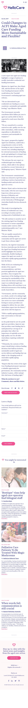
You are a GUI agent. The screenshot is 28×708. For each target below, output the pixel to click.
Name (3, 429)
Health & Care (15, 18)
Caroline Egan (7, 501)
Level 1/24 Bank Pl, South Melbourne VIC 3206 (14, 676)
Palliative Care (5, 544)
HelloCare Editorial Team (18, 48)
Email (3, 436)
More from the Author (10, 392)
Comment (4, 413)
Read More (4, 518)
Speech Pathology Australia (12, 611)
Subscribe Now (14, 658)
